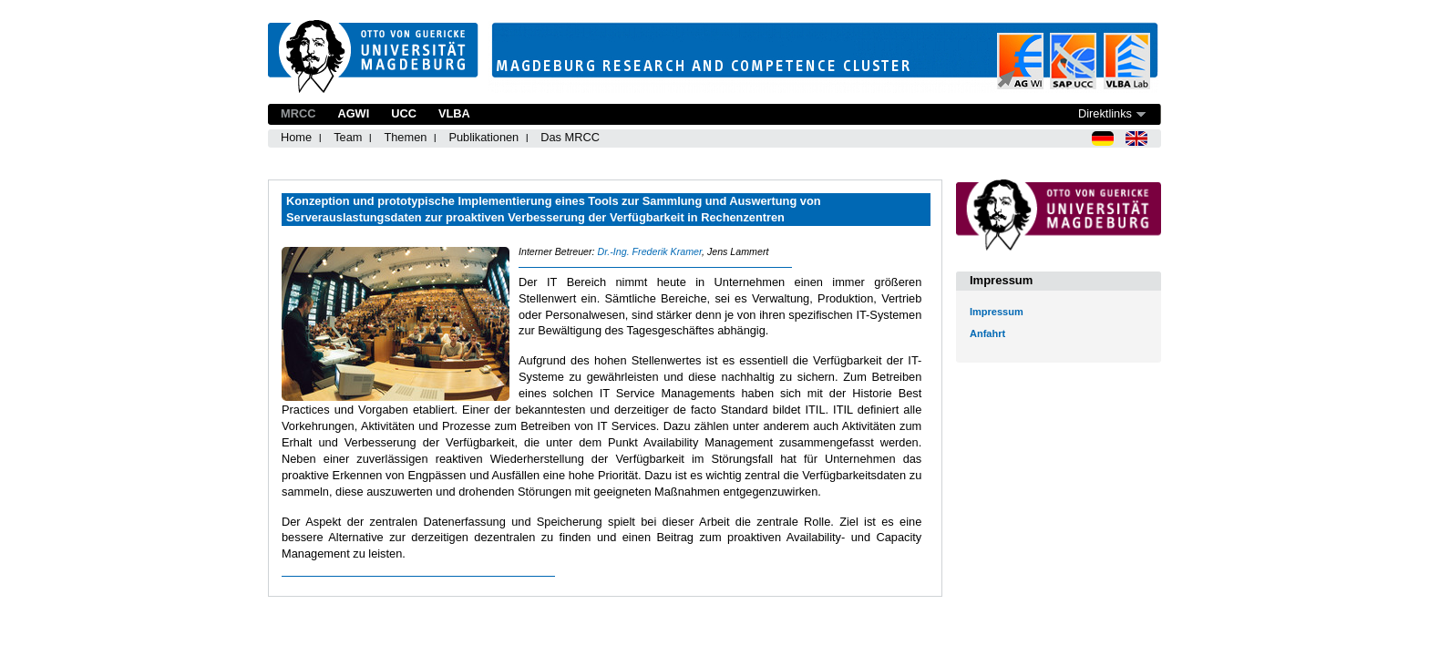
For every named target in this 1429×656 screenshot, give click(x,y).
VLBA (454, 113)
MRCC (298, 113)
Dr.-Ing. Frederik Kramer (649, 251)
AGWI (353, 113)
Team (348, 137)
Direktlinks (1105, 113)
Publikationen (483, 137)
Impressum (996, 311)
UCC (403, 113)
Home (296, 137)
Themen (405, 137)
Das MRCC (570, 137)
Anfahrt (987, 333)
